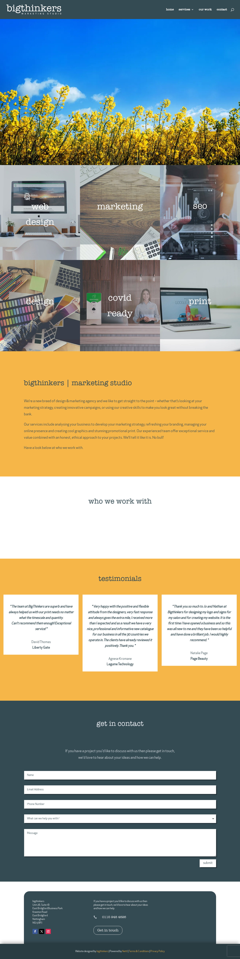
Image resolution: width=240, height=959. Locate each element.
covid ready (120, 305)
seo (200, 205)
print (200, 301)
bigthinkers (102, 951)
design (40, 301)
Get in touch (108, 930)
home (170, 9)
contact (222, 9)
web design (40, 214)
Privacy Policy (157, 951)
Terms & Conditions (139, 951)
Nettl (124, 951)
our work (205, 9)
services (184, 9)
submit (208, 863)
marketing (120, 206)
